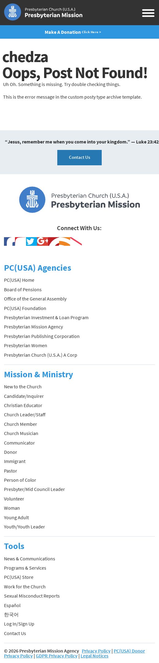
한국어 (11, 614)
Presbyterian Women (25, 345)
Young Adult (16, 517)
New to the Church (23, 386)
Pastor (10, 471)
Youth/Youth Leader (24, 527)
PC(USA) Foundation (25, 308)
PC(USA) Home (19, 280)
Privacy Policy (96, 651)
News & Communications (29, 558)
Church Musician (21, 433)
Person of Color (20, 480)
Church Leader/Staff (24, 414)
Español (12, 605)
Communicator (19, 443)
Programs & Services (25, 568)
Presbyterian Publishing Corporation (42, 336)
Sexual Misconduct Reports (32, 596)
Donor (10, 452)
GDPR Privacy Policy (57, 656)
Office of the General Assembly (35, 299)
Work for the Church (25, 586)
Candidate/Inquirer (24, 396)
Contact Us (79, 157)
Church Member (20, 424)
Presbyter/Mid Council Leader (34, 489)
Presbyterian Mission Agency (33, 327)
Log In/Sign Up (19, 624)
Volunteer (14, 499)
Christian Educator (23, 405)
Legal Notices (94, 656)
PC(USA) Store (18, 577)
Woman (12, 508)
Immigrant (14, 461)
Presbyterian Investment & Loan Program (46, 317)
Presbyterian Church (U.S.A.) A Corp (40, 355)
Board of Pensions (23, 289)
